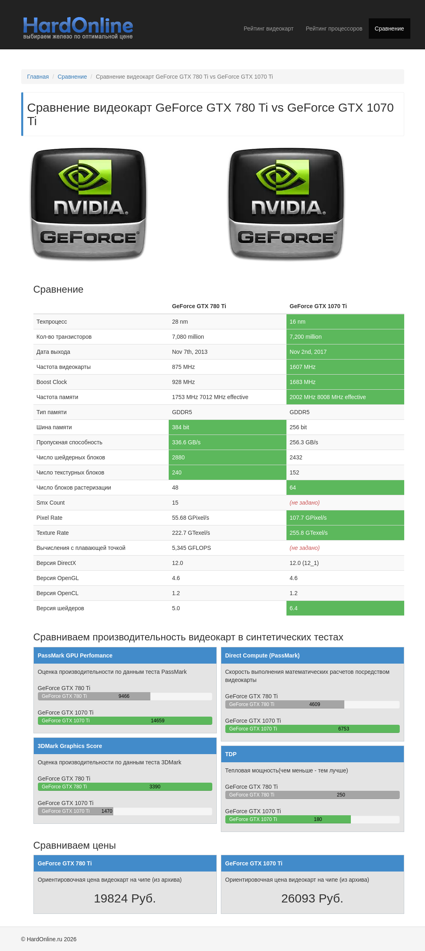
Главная (38, 76)
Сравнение (389, 28)
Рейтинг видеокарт (268, 28)
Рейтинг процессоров (334, 28)
